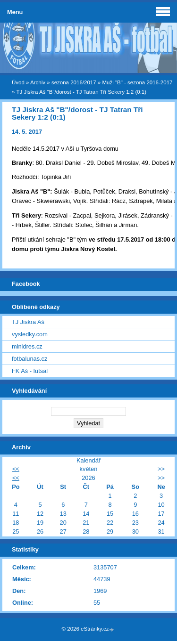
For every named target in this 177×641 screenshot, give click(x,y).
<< (15, 468)
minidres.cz (27, 346)
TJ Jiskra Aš (28, 321)
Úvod (18, 82)
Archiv (37, 82)
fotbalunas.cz (29, 358)
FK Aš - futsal (30, 370)
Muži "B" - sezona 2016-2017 (137, 82)
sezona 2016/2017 (73, 82)
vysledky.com (30, 334)
